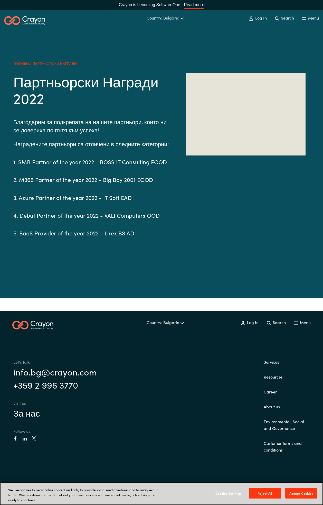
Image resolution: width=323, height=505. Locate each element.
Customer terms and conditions (283, 446)
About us (272, 406)
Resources (273, 377)
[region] (161, 493)
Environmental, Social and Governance (284, 425)
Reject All (265, 493)
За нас (26, 413)
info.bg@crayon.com (55, 371)
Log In (258, 18)
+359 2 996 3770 (45, 385)
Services (271, 362)
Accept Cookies (301, 493)
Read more (194, 5)
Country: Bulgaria (165, 18)
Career (270, 391)
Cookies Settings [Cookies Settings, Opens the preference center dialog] (228, 493)
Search (284, 18)
